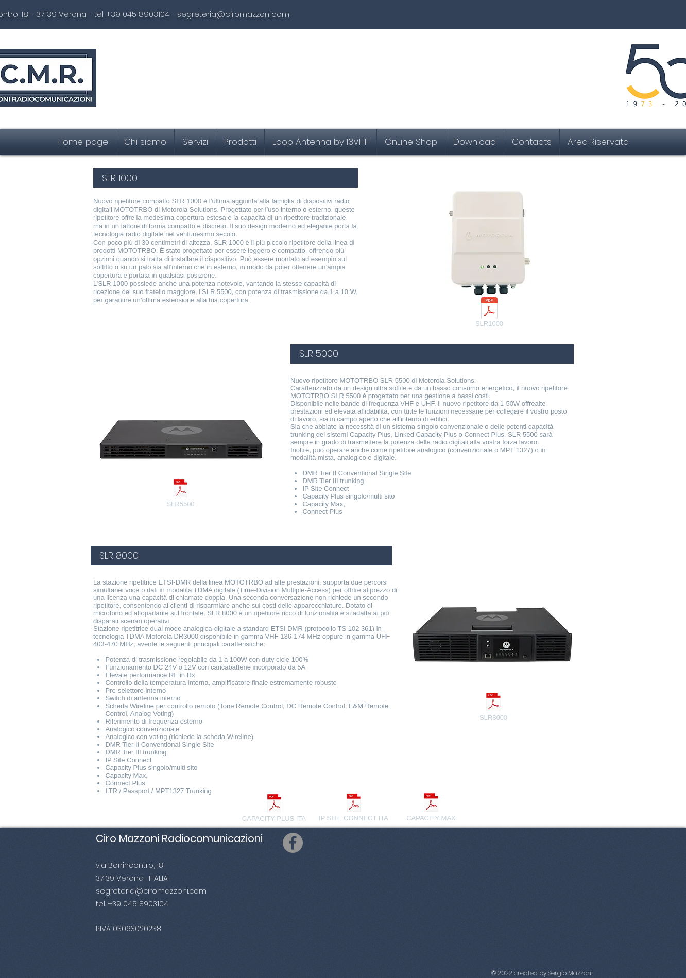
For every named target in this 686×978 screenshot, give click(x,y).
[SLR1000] (489, 314)
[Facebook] (293, 843)
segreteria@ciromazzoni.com (233, 14)
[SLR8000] (493, 708)
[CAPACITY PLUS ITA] (274, 809)
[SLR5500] (180, 494)
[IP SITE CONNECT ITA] (353, 809)
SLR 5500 (217, 292)
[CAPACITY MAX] (431, 808)
